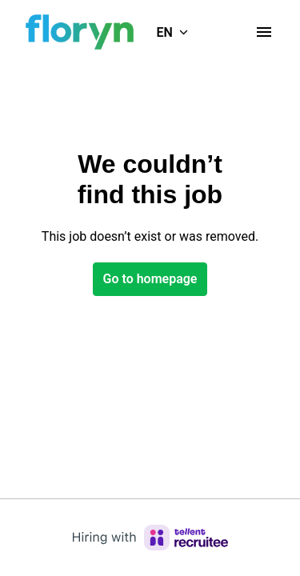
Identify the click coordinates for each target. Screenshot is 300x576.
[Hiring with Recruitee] (150, 537)
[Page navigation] (264, 32)
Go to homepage (150, 278)
